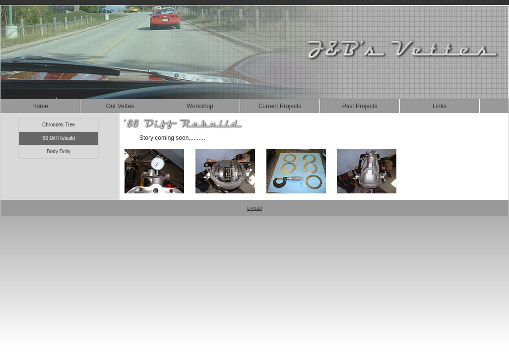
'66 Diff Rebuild (58, 138)
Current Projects (280, 106)
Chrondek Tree (58, 124)
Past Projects (360, 106)
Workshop (200, 106)
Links (439, 106)
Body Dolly (58, 151)
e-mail (254, 208)
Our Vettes (120, 106)
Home (40, 106)
